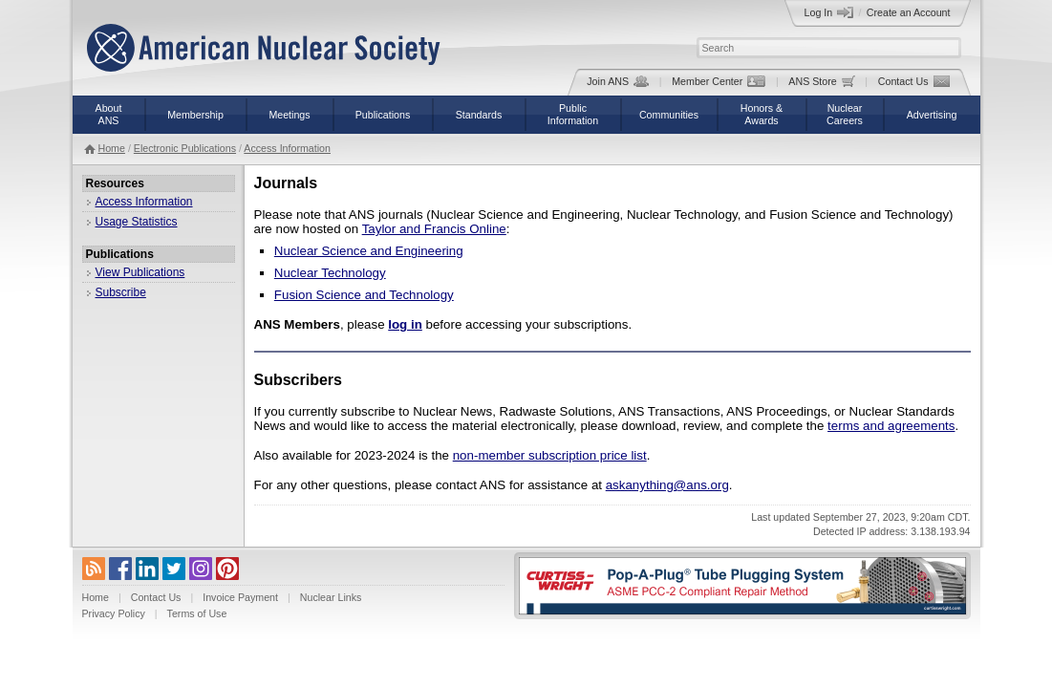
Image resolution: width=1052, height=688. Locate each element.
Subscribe (121, 292)
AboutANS (109, 114)
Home (111, 148)
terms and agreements (891, 426)
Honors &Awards (762, 114)
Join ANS (618, 81)
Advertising (932, 114)
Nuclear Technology (330, 273)
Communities (668, 114)
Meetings (289, 114)
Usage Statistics (137, 221)
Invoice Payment (240, 597)
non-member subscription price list (550, 455)
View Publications (140, 272)
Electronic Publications (185, 148)
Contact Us (914, 81)
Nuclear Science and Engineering (368, 251)
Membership (195, 114)
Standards (479, 114)
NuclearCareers (845, 114)
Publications (382, 114)
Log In (829, 12)
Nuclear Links (331, 597)
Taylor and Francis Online (434, 229)
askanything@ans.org (667, 485)
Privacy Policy (113, 613)
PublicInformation (572, 114)
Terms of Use (197, 613)
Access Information (287, 148)
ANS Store (821, 81)
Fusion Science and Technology (364, 295)
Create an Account (909, 12)
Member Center (718, 81)
